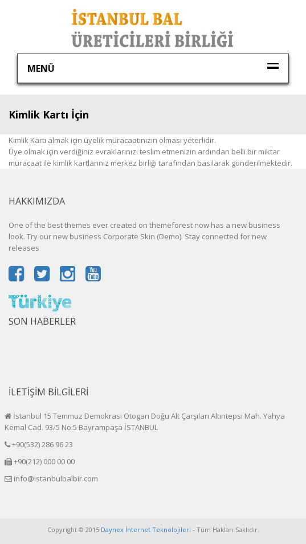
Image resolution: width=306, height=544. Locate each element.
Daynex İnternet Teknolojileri (146, 529)
